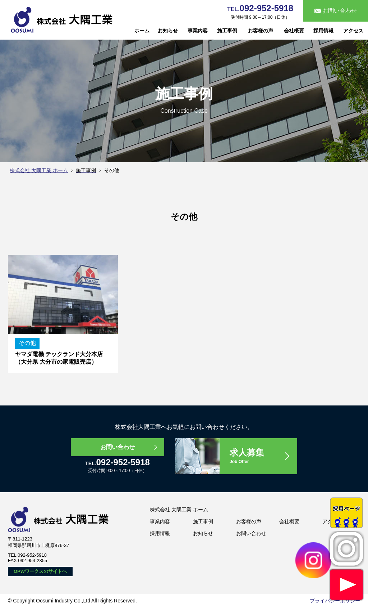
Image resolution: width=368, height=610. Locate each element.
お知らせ (168, 30)
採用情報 (323, 30)
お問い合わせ (117, 447)
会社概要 (294, 30)
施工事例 (227, 30)
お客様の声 (260, 30)
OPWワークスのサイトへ (40, 571)
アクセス (353, 30)
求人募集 (263, 456)
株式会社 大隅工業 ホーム (39, 170)
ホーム (142, 30)
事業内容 (198, 30)
